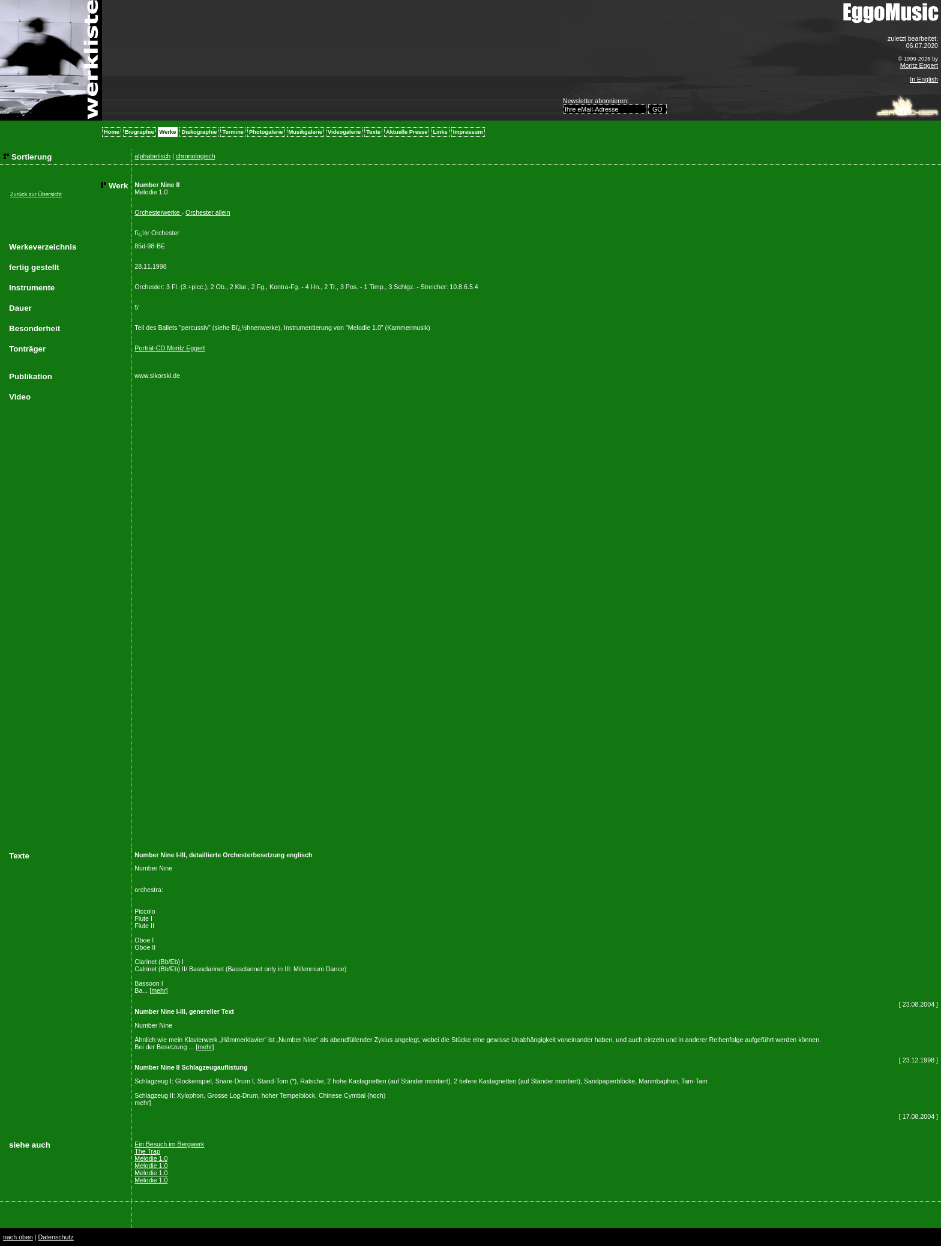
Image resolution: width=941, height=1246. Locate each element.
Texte (373, 132)
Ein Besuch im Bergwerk (169, 1144)
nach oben (18, 1237)
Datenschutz (55, 1237)
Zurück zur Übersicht (36, 194)
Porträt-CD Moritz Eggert (169, 348)
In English (924, 79)
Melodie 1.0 (150, 1158)
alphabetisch (152, 156)
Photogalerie (266, 132)
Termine (233, 132)
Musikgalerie (306, 132)
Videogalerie (344, 132)
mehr (158, 990)
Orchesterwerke (157, 212)
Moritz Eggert (919, 65)
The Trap (147, 1151)
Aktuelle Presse (406, 132)
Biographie (139, 132)
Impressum (468, 132)
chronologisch (195, 156)
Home (111, 132)
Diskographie (199, 132)
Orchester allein (207, 212)
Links (440, 132)
